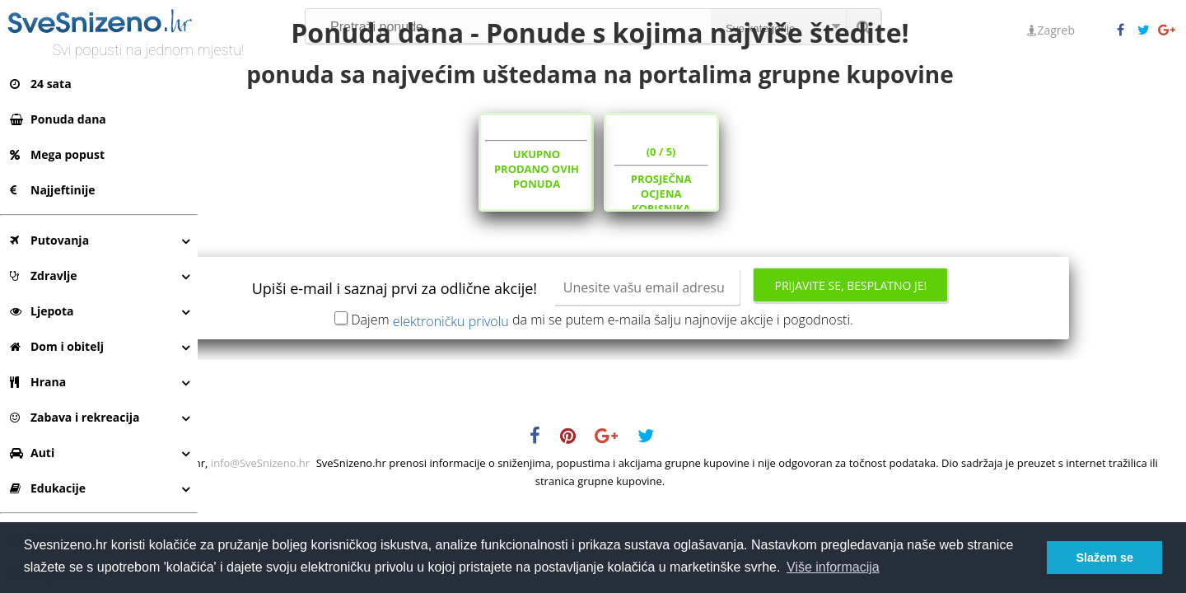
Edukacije (48, 488)
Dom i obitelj (57, 346)
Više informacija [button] (833, 567)
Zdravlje (43, 275)
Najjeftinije (52, 190)
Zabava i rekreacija (74, 417)
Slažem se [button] (1104, 557)
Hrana (38, 382)
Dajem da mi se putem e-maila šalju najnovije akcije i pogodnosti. (694, 380)
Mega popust (57, 154)
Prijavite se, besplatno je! (942, 347)
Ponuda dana (58, 119)
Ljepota (42, 311)
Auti (32, 452)
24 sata (41, 83)
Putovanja (49, 240)
